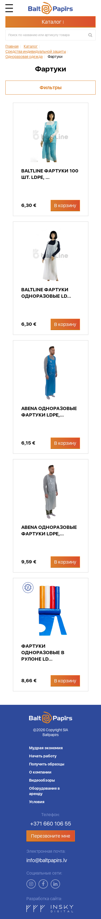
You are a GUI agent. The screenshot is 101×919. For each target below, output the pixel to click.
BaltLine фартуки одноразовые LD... (46, 293)
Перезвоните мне (50, 836)
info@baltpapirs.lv (46, 860)
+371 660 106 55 (50, 823)
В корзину (65, 205)
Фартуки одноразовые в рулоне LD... (42, 652)
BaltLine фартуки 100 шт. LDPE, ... (49, 174)
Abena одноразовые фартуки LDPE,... (49, 411)
